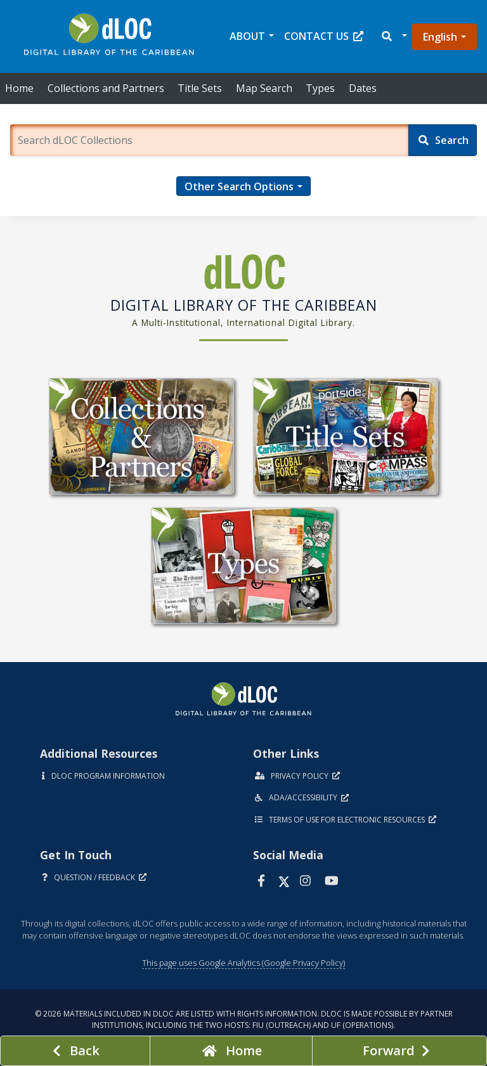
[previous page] (75, 1051)
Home (19, 88)
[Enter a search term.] (209, 140)
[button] (393, 36)
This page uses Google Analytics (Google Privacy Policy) (243, 962)
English (440, 37)
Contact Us (323, 36)
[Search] (442, 140)
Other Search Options (239, 186)
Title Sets (200, 88)
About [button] (247, 36)
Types (320, 88)
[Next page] (399, 1051)
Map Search (264, 88)
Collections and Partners (106, 88)
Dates (363, 88)
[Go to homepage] (231, 1051)
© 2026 (244, 1019)
